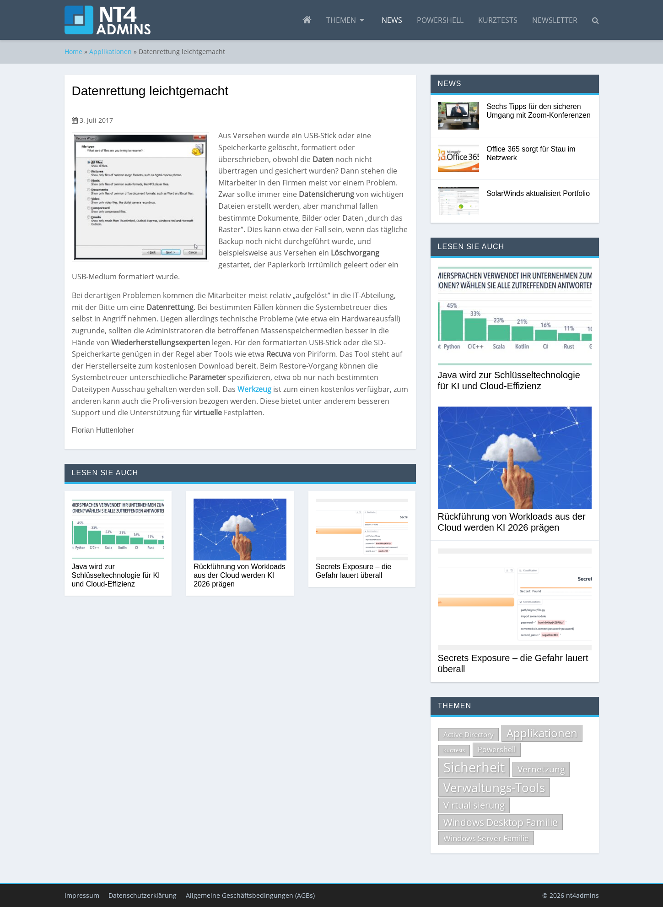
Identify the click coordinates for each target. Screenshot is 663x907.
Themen (341, 20)
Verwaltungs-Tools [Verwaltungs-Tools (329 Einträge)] (494, 787)
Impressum (82, 895)
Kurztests (497, 20)
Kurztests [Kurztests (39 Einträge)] (454, 750)
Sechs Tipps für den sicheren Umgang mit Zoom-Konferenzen (538, 111)
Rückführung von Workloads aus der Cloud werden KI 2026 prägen (240, 575)
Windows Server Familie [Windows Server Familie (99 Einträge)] (486, 837)
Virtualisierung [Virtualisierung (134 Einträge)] (474, 805)
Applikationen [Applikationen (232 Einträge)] (542, 733)
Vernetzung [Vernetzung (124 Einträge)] (541, 769)
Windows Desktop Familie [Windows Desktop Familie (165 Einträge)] (500, 822)
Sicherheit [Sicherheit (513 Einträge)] (474, 767)
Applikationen (110, 51)
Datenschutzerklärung (142, 895)
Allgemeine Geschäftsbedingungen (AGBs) (250, 895)
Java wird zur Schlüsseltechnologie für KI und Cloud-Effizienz (116, 575)
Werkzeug (255, 389)
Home (73, 51)
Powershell (440, 20)
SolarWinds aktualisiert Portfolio (538, 193)
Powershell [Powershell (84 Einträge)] (497, 749)
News (392, 20)
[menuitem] (307, 20)
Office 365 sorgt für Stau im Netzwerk (530, 153)
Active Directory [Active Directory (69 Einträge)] (468, 734)
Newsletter (554, 20)
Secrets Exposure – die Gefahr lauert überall (353, 571)
